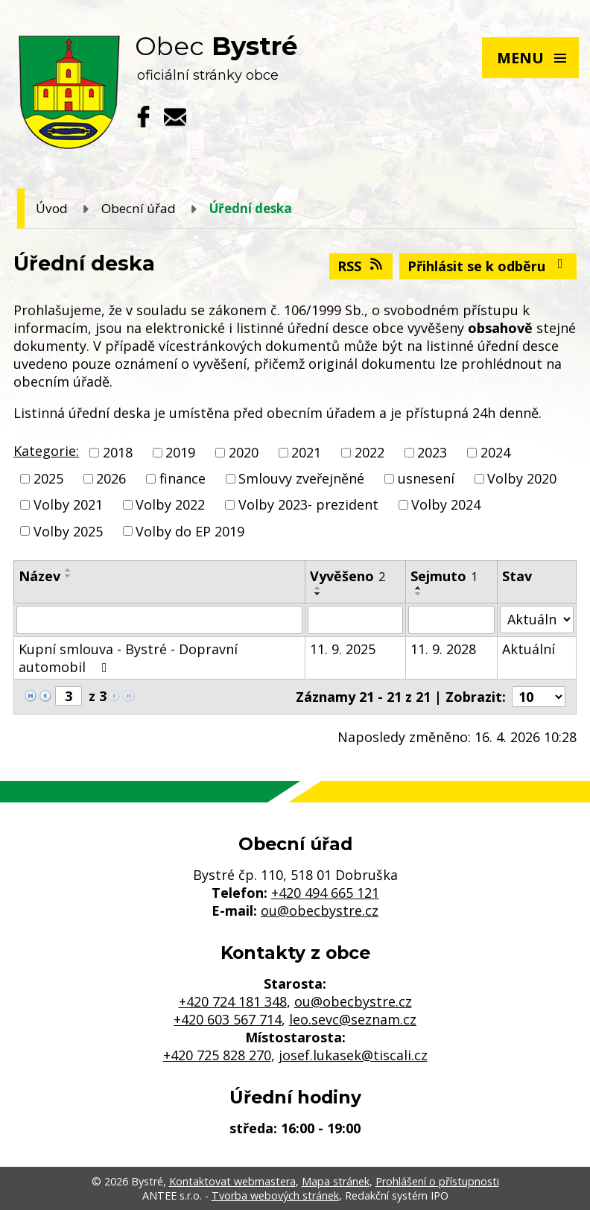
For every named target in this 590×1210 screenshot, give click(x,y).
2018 (118, 452)
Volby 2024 (445, 505)
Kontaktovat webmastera (232, 1181)
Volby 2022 (170, 505)
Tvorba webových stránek (275, 1195)
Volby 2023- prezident (308, 505)
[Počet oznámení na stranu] (538, 696)
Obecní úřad (138, 208)
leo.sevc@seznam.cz (352, 1019)
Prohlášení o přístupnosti (437, 1181)
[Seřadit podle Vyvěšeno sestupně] (318, 594)
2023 (432, 452)
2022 (369, 452)
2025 (48, 478)
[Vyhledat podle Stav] (537, 619)
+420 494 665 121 (325, 893)
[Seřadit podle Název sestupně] (68, 576)
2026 (111, 478)
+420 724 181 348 (233, 1001)
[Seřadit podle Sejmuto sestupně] (418, 594)
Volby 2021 (68, 505)
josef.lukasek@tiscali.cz (353, 1055)
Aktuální (528, 649)
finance (182, 478)
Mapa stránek (335, 1181)
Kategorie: (46, 451)
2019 (180, 452)
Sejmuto (444, 576)
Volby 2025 (68, 531)
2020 (243, 452)
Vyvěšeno (347, 576)
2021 (306, 452)
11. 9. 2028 (443, 649)
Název (39, 576)
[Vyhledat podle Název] (159, 620)
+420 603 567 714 (228, 1019)
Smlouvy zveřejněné (301, 478)
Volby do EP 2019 (190, 531)
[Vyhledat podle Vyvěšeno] (355, 620)
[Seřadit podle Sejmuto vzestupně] (418, 588)
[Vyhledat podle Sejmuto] (451, 620)
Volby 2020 (521, 478)
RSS (361, 266)
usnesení (426, 478)
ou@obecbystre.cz (319, 910)
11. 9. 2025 (342, 649)
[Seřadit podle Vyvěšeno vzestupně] (318, 588)
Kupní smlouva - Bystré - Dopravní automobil (128, 658)
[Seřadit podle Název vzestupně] (68, 570)
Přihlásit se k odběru (488, 266)
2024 (495, 452)
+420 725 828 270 (217, 1055)
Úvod (52, 208)
